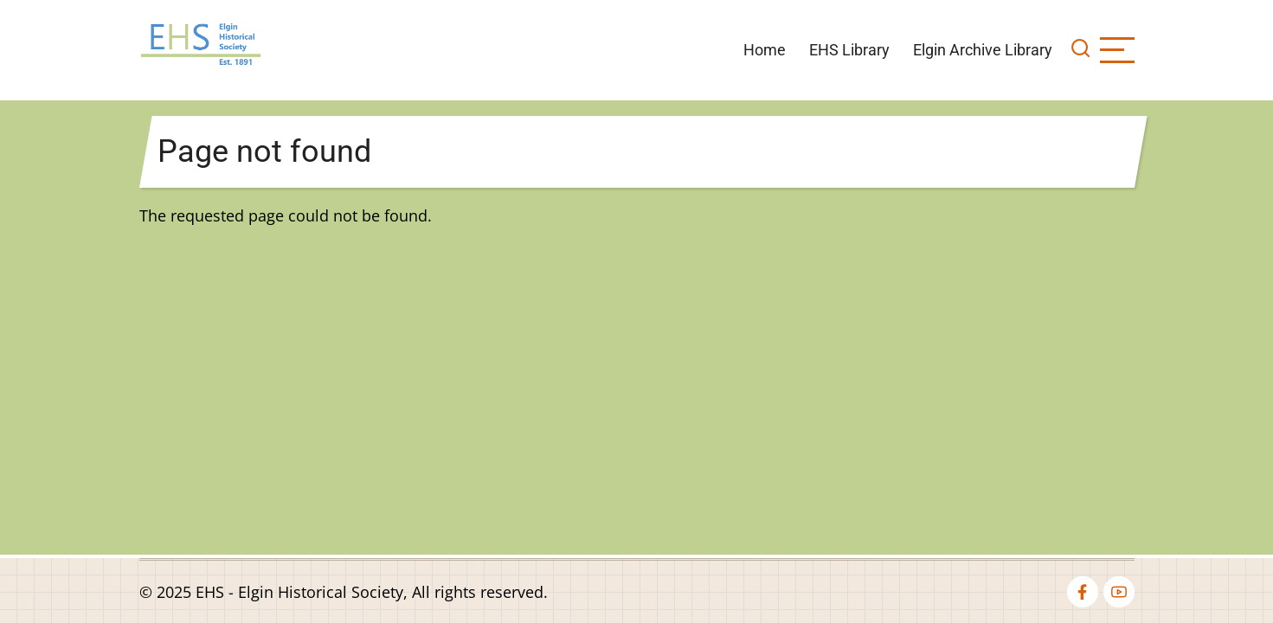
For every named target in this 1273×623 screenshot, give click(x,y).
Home (764, 50)
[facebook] (1082, 591)
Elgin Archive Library (982, 50)
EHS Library (849, 50)
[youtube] (1119, 591)
